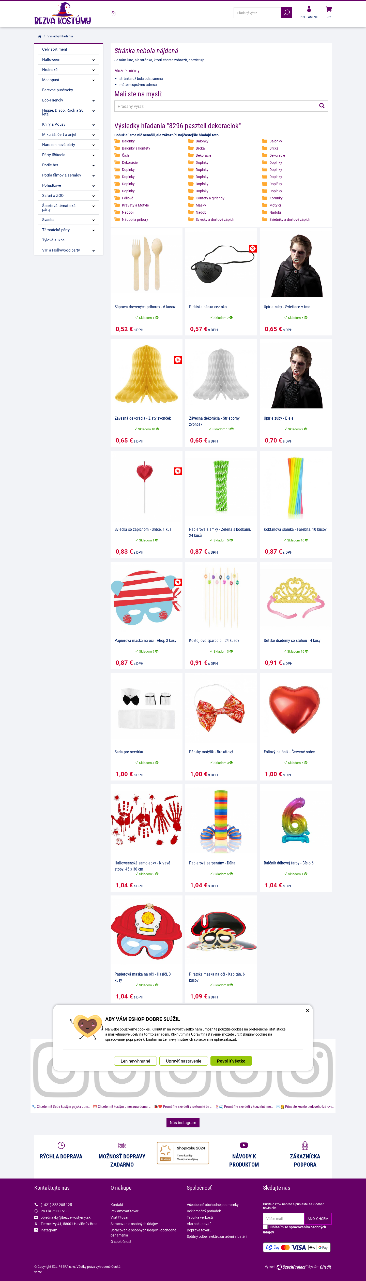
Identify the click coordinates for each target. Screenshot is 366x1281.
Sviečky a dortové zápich (215, 219)
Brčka (200, 148)
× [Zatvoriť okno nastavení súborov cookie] (308, 1002)
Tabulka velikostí (200, 1217)
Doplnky (202, 162)
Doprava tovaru (199, 1230)
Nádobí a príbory (135, 219)
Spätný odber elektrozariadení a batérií (217, 1236)
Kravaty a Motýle (135, 205)
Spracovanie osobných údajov (134, 1223)
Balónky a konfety (136, 148)
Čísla (126, 155)
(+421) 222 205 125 (56, 1204)
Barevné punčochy (57, 89)
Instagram (49, 1230)
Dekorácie (203, 155)
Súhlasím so (294, 1229)
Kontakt (117, 1204)
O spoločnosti (121, 1241)
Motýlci (275, 205)
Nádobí (127, 212)
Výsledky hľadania (60, 36)
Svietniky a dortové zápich (289, 219)
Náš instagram (183, 1122)
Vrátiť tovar (120, 1217)
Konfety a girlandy (210, 198)
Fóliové (127, 198)
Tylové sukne (53, 239)
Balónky (128, 141)
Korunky (276, 198)
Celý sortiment (54, 49)
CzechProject (292, 1267)
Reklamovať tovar (125, 1211)
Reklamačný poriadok (204, 1211)
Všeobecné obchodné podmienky (213, 1204)
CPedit (326, 1267)
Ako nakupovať (199, 1223)
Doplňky (275, 183)
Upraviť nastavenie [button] (183, 1053)
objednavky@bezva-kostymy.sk (65, 1217)
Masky (201, 205)
